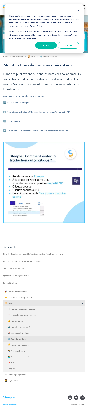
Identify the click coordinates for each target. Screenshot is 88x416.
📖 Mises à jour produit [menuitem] (15, 374)
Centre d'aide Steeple (13, 56)
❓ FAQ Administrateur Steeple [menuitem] (22, 315)
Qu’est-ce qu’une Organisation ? (16, 275)
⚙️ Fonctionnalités (48, 56)
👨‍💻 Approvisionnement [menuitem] (18, 356)
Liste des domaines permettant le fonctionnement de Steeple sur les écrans (33, 254)
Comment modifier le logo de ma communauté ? (22, 261)
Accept (46, 45)
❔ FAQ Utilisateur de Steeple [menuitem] (21, 309)
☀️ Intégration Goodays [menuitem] (18, 344)
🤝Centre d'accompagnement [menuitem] (18, 297)
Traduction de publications (13, 268)
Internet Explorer (10, 283)
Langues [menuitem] (11, 368)
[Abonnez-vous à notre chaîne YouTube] (76, 397)
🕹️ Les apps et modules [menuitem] (18, 333)
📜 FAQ (31, 56)
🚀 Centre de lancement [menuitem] (16, 291)
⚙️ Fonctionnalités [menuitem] (17, 339)
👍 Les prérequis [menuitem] (15, 321)
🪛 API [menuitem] (11, 362)
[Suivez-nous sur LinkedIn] (70, 397)
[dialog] (44, 28)
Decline (68, 45)
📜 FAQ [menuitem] (8, 303)
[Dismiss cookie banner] (78, 10)
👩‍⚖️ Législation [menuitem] (11, 380)
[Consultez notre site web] (82, 397)
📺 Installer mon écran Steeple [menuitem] (22, 327)
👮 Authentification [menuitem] (17, 351)
